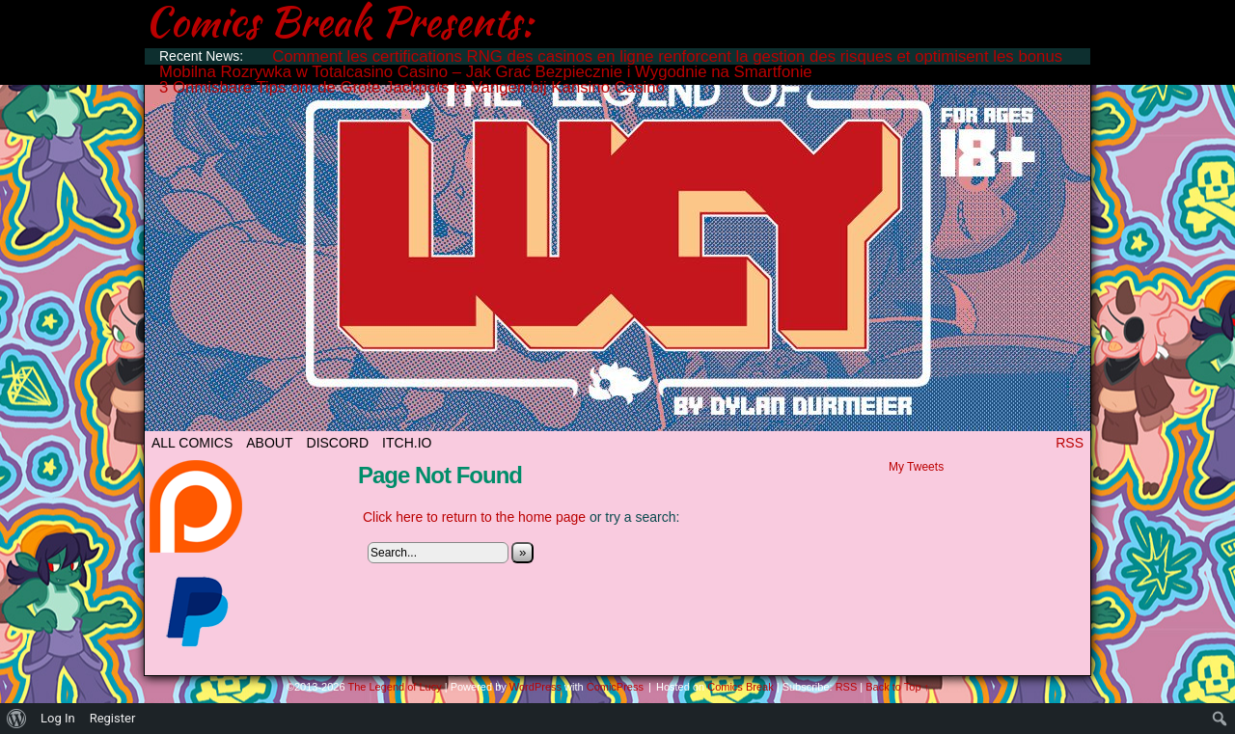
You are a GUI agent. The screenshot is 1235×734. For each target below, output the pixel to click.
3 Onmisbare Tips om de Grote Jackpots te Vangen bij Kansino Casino (412, 87)
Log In (58, 718)
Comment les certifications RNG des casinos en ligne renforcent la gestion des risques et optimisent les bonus (667, 56)
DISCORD (338, 442)
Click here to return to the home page (474, 517)
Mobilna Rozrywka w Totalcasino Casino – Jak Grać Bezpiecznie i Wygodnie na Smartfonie (485, 72)
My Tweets (916, 467)
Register (113, 718)
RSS (1070, 442)
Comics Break (740, 687)
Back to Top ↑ (897, 687)
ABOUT (269, 442)
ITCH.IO (406, 442)
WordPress (535, 687)
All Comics (192, 442)
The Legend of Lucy (617, 243)
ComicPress (615, 687)
